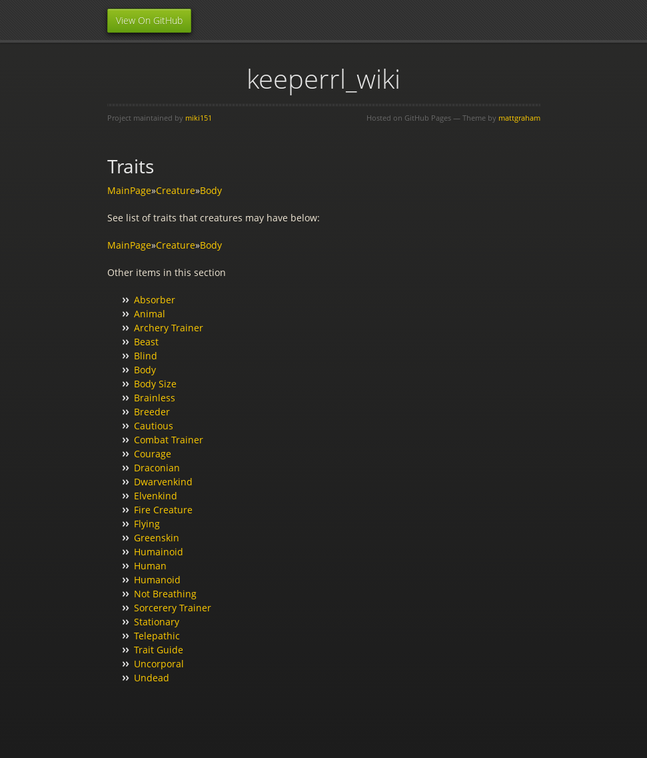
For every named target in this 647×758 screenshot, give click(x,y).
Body (211, 190)
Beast (146, 341)
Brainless (154, 397)
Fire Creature (163, 509)
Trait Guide (158, 649)
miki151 (198, 118)
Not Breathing (165, 593)
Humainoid (158, 551)
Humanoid (157, 579)
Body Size (155, 383)
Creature (175, 190)
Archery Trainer (168, 327)
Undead (151, 677)
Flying (147, 523)
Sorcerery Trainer (172, 607)
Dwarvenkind (163, 481)
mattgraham (519, 118)
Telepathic (157, 635)
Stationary (156, 621)
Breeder (152, 411)
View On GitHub (149, 20)
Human (150, 565)
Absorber (154, 299)
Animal (149, 313)
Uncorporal (159, 663)
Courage (152, 453)
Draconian (157, 467)
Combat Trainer (168, 439)
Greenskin (156, 537)
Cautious (153, 425)
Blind (145, 355)
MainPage (129, 190)
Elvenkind (155, 495)
